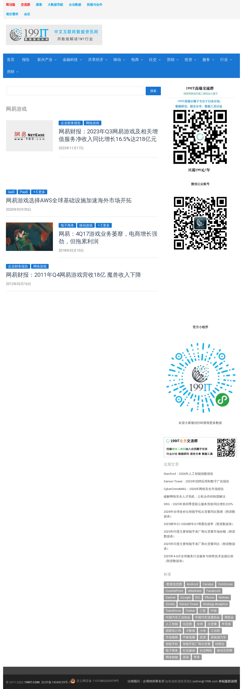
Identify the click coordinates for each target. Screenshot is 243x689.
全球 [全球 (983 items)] (200, 624)
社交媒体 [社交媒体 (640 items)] (189, 650)
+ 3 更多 (104, 225)
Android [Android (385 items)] (192, 584)
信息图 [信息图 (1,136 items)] (187, 624)
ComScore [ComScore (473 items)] (225, 584)
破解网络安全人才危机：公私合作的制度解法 (194, 496)
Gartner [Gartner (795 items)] (171, 597)
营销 (170, 59)
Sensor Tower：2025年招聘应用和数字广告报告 (196, 481)
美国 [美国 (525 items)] (186, 657)
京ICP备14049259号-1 (55, 682)
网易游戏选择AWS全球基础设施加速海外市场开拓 (69, 200)
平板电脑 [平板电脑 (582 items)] (189, 637)
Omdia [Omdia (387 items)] (170, 604)
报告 (26, 59)
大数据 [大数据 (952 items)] (190, 630)
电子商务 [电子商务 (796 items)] (172, 650)
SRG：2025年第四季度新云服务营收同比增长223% (198, 504)
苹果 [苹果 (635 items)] (197, 657)
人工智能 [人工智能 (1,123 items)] (172, 624)
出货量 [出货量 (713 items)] (212, 624)
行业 (224, 59)
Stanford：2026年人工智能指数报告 (188, 474)
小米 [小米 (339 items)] (203, 630)
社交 (153, 59)
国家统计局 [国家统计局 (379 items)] (173, 630)
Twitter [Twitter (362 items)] (190, 610)
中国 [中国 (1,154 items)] (213, 610)
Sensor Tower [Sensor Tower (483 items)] (188, 604)
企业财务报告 (71, 123)
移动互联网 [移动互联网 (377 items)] (224, 650)
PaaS (24, 192)
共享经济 (95, 59)
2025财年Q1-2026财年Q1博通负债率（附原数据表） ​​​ (200, 524)
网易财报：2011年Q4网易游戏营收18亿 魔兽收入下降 (73, 275)
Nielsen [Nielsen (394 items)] (224, 597)
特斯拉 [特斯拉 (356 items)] (219, 644)
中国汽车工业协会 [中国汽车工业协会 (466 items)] (178, 617)
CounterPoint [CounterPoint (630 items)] (174, 591)
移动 (117, 59)
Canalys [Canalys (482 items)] (208, 584)
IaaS (11, 192)
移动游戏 (86, 225)
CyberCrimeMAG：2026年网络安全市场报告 (194, 489)
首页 (10, 59)
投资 (188, 59)
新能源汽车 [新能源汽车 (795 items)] (218, 637)
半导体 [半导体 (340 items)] (226, 624)
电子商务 (67, 225)
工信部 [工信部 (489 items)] (215, 630)
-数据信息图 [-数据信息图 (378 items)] (174, 584)
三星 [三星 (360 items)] (203, 610)
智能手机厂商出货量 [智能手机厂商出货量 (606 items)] (196, 644)
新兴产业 (44, 59)
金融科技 (70, 59)
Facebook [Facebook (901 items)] (213, 591)
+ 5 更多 (39, 192)
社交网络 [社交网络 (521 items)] (206, 650)
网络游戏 (92, 123)
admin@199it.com (206, 681)
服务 (206, 59)
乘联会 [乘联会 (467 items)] (229, 617)
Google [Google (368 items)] (185, 597)
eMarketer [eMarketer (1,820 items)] (195, 591)
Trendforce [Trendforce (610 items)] (173, 610)
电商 (135, 59)
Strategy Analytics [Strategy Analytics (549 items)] (215, 604)
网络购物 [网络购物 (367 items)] (172, 657)
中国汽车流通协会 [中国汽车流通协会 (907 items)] (207, 617)
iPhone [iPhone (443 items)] (209, 597)
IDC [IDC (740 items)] (197, 597)
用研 (10, 71)
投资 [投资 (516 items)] (203, 637)
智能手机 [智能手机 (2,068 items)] (172, 644)
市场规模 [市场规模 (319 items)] (172, 637)
